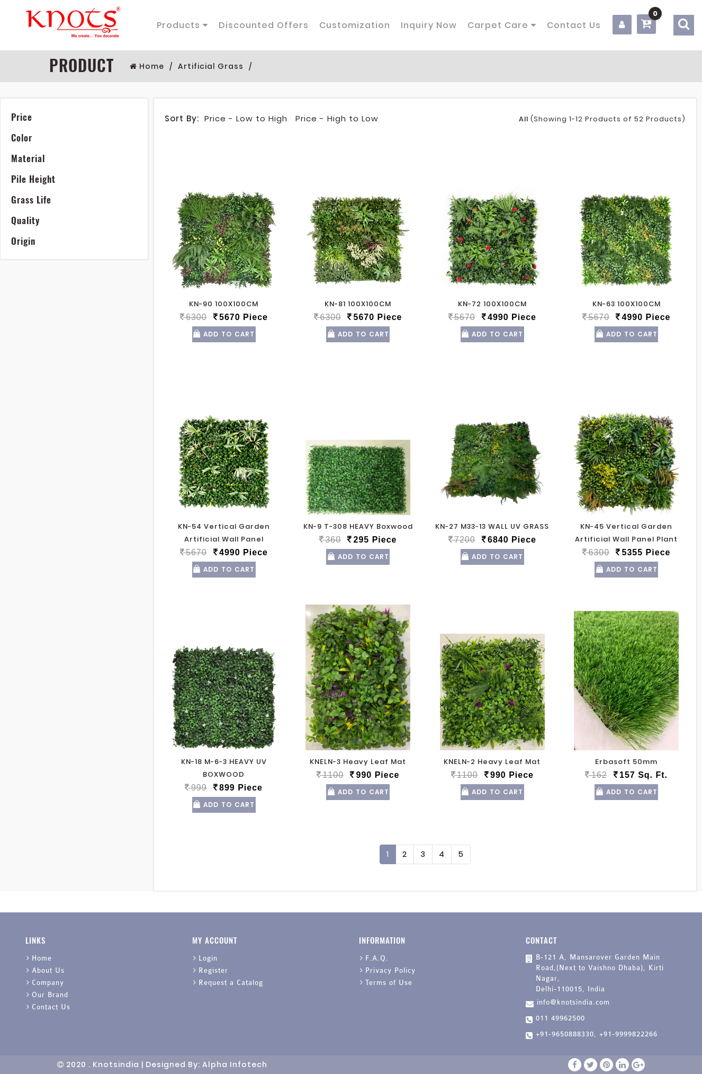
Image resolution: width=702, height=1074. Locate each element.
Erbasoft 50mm (626, 762)
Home (147, 66)
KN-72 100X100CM (492, 304)
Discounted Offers (264, 25)
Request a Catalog (231, 983)
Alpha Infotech (234, 1064)
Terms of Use (388, 983)
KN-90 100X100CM (223, 304)
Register (213, 970)
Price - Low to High (245, 118)
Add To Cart (224, 334)
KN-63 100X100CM (626, 304)
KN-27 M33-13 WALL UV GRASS (492, 526)
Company (48, 983)
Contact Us (574, 25)
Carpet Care (501, 25)
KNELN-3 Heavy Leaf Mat (358, 762)
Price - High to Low (337, 118)
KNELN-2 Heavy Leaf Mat (492, 762)
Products (182, 25)
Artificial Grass (211, 66)
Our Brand (50, 995)
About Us (48, 970)
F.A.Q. (377, 958)
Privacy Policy (390, 970)
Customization (354, 25)
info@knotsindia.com (573, 1002)
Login (208, 958)
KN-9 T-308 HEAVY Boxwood (358, 526)
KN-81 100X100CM (358, 304)
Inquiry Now (429, 25)
